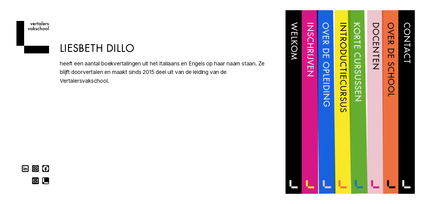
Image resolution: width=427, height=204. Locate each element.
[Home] (32, 51)
